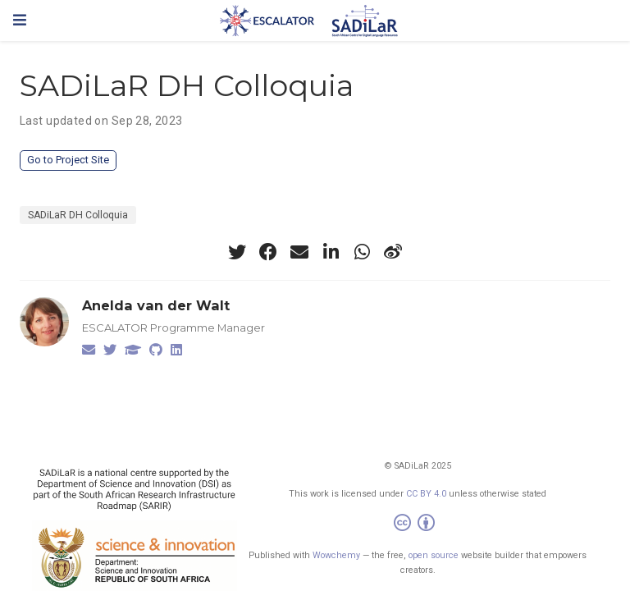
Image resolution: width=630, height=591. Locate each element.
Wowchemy (336, 555)
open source (434, 555)
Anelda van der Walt (156, 305)
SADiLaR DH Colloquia (78, 215)
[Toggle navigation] (19, 20)
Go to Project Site (68, 159)
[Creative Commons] (417, 525)
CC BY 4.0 (426, 493)
